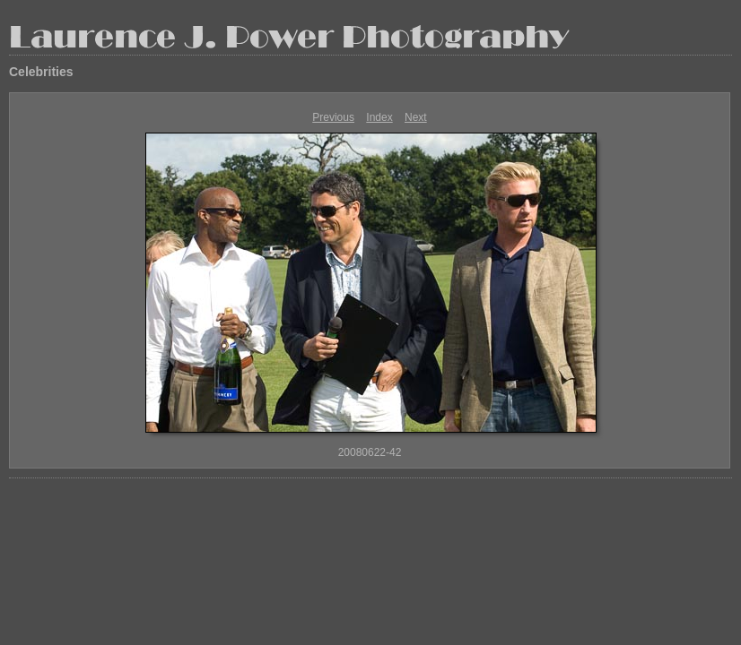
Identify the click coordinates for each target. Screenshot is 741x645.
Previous (333, 117)
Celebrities (41, 71)
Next (416, 117)
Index (379, 117)
